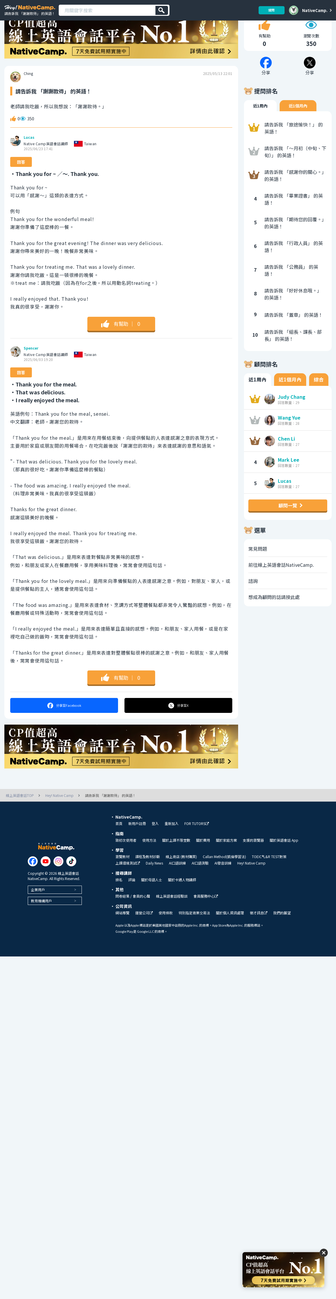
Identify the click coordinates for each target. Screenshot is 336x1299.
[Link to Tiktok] (71, 881)
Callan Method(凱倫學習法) (224, 877)
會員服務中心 (205, 916)
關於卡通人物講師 (182, 900)
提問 (269, 10)
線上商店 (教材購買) (181, 877)
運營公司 (144, 933)
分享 (64, 726)
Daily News (154, 883)
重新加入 (171, 844)
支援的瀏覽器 (253, 860)
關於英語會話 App (284, 860)
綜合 (319, 399)
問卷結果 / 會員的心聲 (132, 916)
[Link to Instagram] (58, 881)
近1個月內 (298, 126)
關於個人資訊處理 (230, 933)
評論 (131, 900)
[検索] (161, 10)
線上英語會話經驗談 (172, 916)
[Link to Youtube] (46, 881)
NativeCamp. (315, 10)
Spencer (31, 368)
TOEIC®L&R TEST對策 (269, 877)
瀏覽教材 (122, 877)
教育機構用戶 (41, 920)
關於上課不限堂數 (176, 860)
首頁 (118, 844)
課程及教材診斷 (147, 877)
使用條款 (166, 933)
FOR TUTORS (196, 844)
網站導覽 (122, 933)
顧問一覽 (287, 525)
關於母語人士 (151, 900)
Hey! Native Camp (251, 883)
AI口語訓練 (177, 883)
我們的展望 (282, 933)
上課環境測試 (127, 883)
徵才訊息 (258, 933)
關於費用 (203, 860)
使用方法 (149, 860)
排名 (118, 900)
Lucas (29, 158)
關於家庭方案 (226, 860)
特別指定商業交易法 (194, 933)
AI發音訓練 (222, 883)
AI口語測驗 (200, 883)
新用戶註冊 (137, 844)
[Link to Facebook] (33, 881)
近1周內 (260, 126)
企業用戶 (38, 909)
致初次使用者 (125, 860)
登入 (155, 844)
